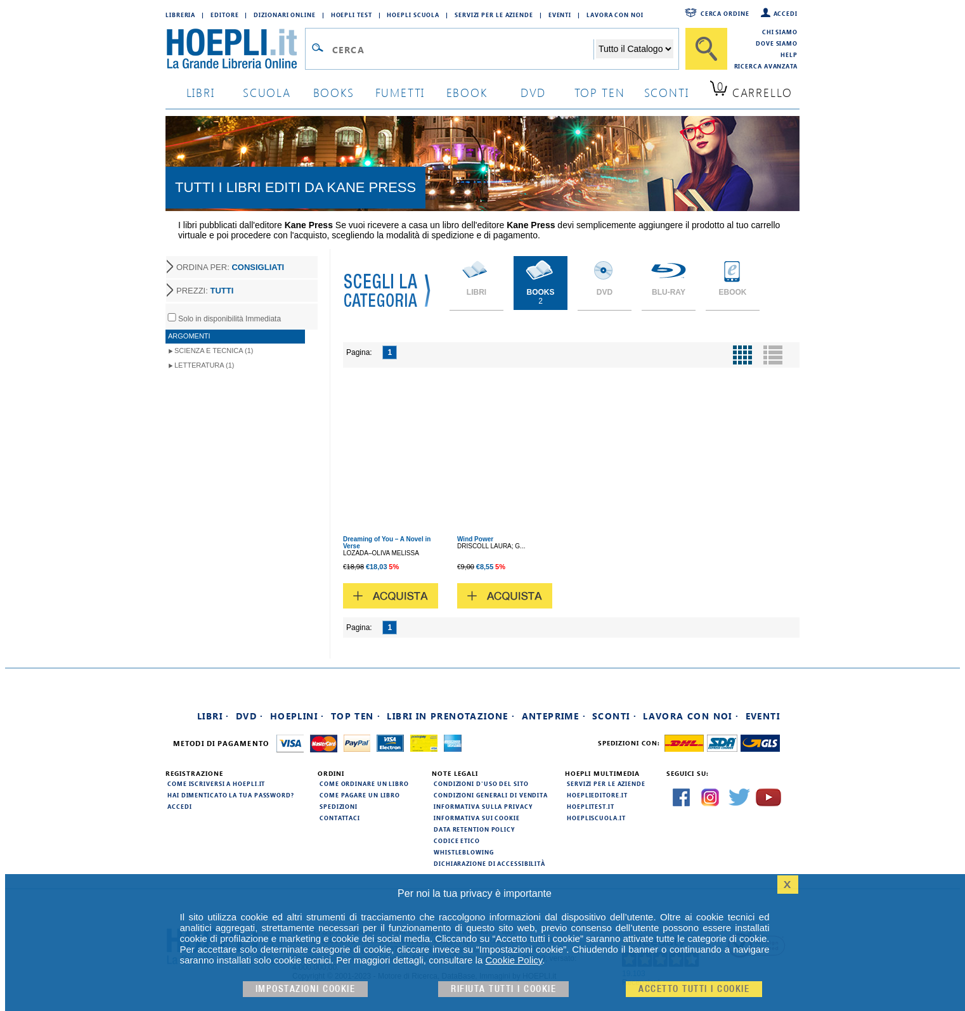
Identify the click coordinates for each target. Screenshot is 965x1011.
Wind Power (475, 539)
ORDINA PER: (230, 267)
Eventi (559, 14)
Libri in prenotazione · (451, 716)
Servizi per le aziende (494, 14)
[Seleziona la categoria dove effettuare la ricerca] (634, 48)
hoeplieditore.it (597, 795)
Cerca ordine (725, 13)
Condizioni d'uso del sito (481, 783)
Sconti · (614, 716)
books (333, 92)
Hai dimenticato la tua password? (230, 795)
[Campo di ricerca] (462, 49)
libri (200, 92)
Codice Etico (457, 840)
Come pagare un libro (360, 795)
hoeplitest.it (590, 806)
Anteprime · (554, 716)
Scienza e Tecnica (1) (214, 350)
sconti (666, 92)
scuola (267, 92)
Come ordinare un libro (364, 783)
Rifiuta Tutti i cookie (503, 989)
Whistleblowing (464, 852)
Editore (224, 14)
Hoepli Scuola (413, 14)
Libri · (213, 716)
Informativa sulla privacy (483, 806)
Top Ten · (356, 716)
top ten (599, 92)
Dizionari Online (284, 14)
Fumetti (400, 92)
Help (789, 54)
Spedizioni (339, 806)
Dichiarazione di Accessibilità (489, 863)
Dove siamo (777, 43)
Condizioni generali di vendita (491, 795)
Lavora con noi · (691, 716)
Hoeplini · (297, 716)
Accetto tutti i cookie (693, 989)
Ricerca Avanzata (766, 66)
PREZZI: (204, 290)
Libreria (180, 14)
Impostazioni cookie (306, 989)
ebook (467, 92)
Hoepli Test (351, 14)
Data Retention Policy (474, 829)
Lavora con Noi (615, 14)
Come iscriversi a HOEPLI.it (216, 783)
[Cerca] (706, 49)
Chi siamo (780, 31)
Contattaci (340, 817)
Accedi (786, 13)
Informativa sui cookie (477, 817)
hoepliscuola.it (596, 817)
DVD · (250, 716)
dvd (533, 92)
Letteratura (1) (204, 365)
